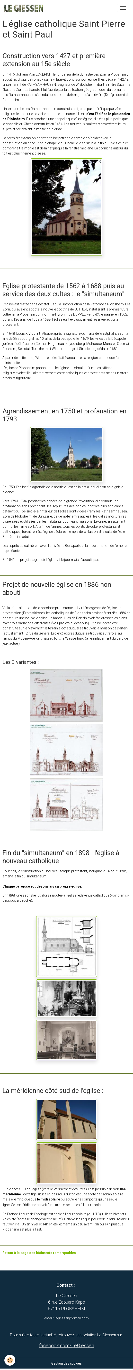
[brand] (24, 8)
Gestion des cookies (66, 1363)
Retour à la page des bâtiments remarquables (39, 1253)
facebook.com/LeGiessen (66, 1345)
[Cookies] (9, 1360)
